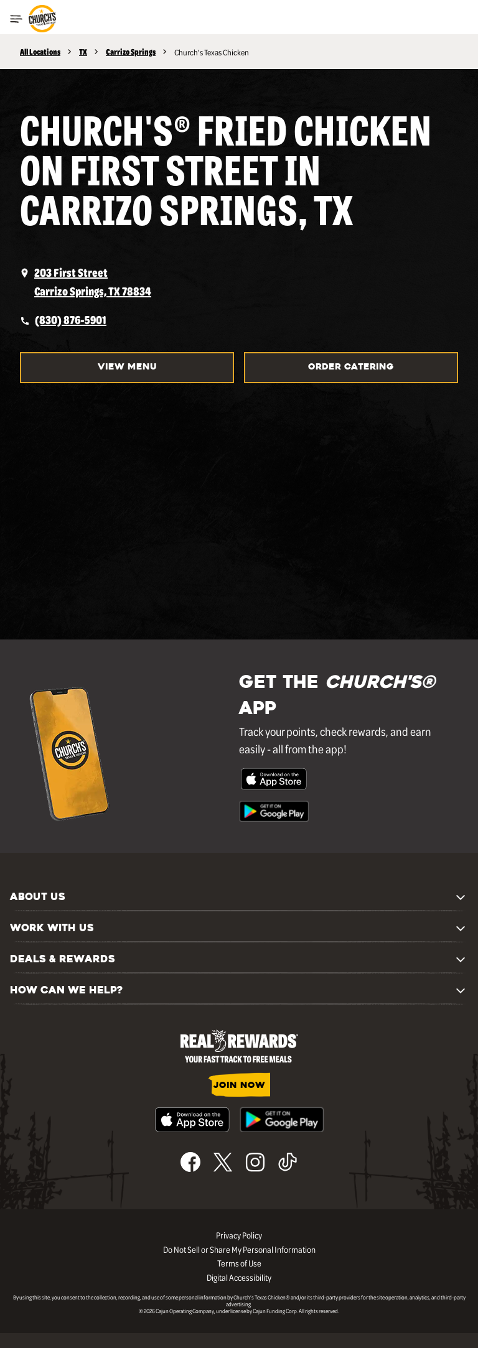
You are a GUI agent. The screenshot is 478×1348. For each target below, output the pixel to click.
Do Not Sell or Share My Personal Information (239, 1249)
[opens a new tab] (239, 281)
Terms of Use (239, 1262)
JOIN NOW (239, 1085)
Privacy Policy (239, 1234)
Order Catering (351, 367)
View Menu (127, 367)
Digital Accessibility (239, 1277)
